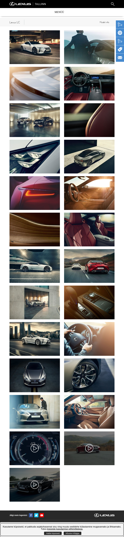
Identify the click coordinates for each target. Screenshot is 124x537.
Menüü (59, 12)
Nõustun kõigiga (72, 533)
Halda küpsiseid (53, 533)
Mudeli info (104, 22)
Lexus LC (14, 22)
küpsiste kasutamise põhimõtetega (65, 529)
